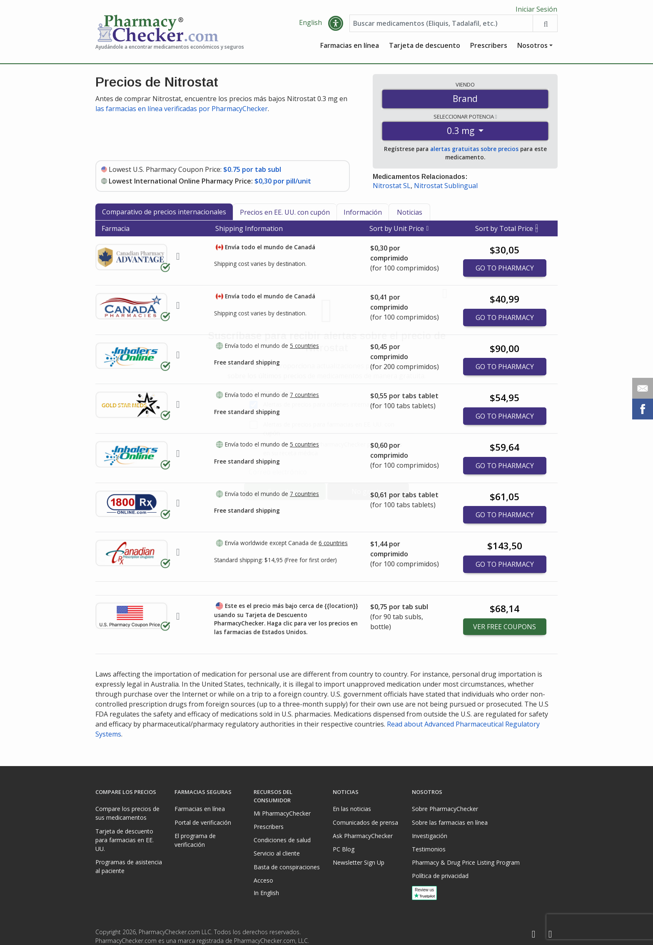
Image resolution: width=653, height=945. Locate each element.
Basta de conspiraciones (287, 867)
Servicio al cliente (277, 853)
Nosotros (532, 47)
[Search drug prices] (545, 25)
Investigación (429, 836)
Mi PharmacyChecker (282, 813)
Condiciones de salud (282, 840)
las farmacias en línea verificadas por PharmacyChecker (181, 110)
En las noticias (352, 809)
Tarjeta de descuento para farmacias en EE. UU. (124, 840)
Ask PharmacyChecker (363, 836)
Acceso (263, 880)
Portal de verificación (202, 822)
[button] (335, 25)
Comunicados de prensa (365, 822)
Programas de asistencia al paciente (128, 866)
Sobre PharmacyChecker (445, 809)
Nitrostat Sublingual (446, 188)
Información (363, 214)
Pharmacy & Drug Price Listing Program (466, 862)
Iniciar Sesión (536, 9)
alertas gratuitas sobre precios (474, 151)
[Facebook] (533, 934)
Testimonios (429, 849)
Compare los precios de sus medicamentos (127, 813)
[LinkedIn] (550, 934)
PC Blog (343, 849)
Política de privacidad (440, 876)
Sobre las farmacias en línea (450, 822)
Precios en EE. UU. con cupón (285, 214)
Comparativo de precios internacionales (164, 213)
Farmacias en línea (349, 47)
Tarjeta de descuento (424, 47)
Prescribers (488, 47)
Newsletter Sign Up (358, 862)
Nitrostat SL (392, 188)
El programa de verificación (195, 840)
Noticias (409, 214)
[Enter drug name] (441, 25)
